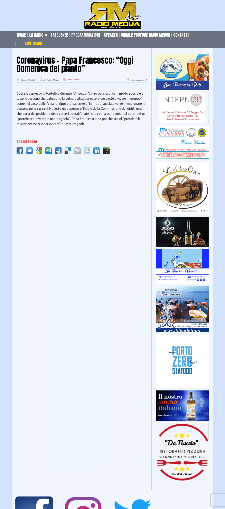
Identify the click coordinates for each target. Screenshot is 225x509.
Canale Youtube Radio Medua (145, 35)
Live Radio (33, 43)
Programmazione (86, 35)
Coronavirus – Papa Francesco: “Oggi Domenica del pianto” (75, 64)
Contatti (181, 35)
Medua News (73, 79)
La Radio (38, 35)
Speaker (111, 35)
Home (21, 35)
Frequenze (59, 35)
